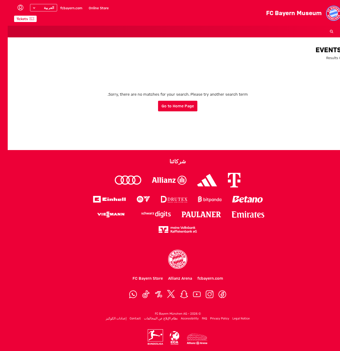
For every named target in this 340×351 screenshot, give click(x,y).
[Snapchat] (176, 294)
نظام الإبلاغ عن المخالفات (153, 318)
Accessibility (182, 318)
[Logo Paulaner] (193, 214)
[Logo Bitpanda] (202, 199)
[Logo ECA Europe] (167, 338)
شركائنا (170, 161)
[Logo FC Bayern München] (170, 259)
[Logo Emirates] (240, 214)
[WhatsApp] (125, 294)
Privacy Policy (212, 318)
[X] (163, 294)
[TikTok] (138, 294)
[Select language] (36, 7)
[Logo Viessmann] (103, 214)
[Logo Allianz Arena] (189, 339)
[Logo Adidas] (199, 180)
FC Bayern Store (140, 278)
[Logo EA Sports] (136, 199)
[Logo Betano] (239, 199)
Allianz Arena (172, 278)
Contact (127, 318)
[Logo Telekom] (226, 180)
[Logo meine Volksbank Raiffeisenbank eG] (170, 229)
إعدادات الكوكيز (108, 318)
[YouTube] (189, 294)
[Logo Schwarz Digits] (148, 214)
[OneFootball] (151, 294)
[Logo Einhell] (101, 199)
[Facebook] (214, 294)
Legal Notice (233, 318)
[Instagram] (202, 294)
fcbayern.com (64, 8)
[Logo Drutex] (166, 199)
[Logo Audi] (120, 180)
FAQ (196, 318)
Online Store (91, 8)
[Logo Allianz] (161, 180)
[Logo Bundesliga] (147, 337)
